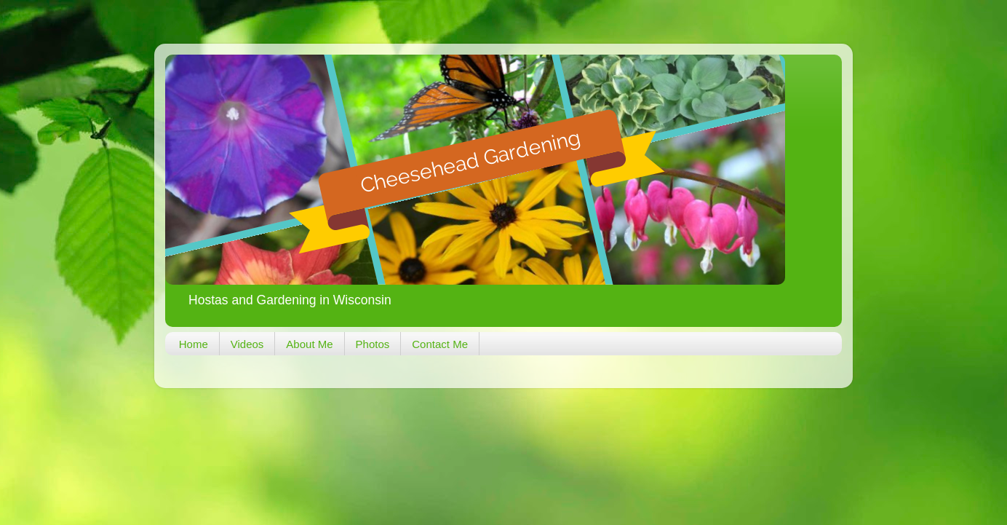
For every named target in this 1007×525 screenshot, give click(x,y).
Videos (247, 344)
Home (193, 344)
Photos (373, 344)
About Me (309, 344)
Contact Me (440, 344)
